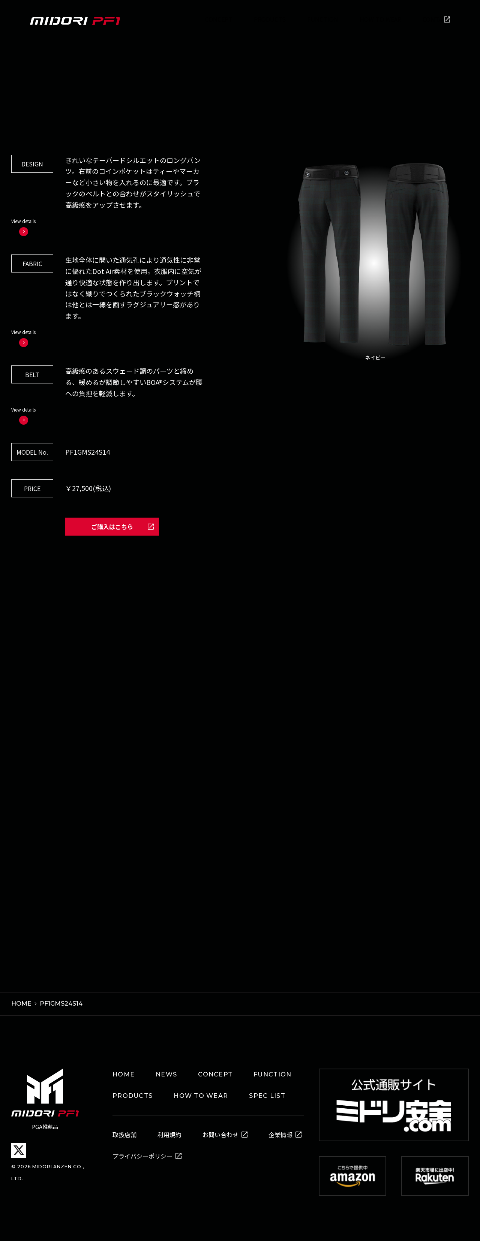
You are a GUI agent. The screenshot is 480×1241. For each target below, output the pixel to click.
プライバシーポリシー (142, 1151)
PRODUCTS (132, 1091)
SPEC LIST (267, 1091)
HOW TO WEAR (201, 1091)
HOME (123, 1069)
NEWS (166, 1069)
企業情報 (280, 1130)
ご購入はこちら (112, 523)
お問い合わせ (220, 1130)
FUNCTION (272, 1069)
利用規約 (170, 1130)
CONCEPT (215, 1069)
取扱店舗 (124, 1130)
